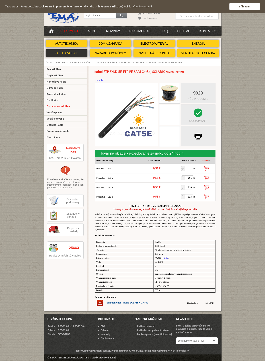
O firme (183, 31)
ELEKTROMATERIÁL (154, 43)
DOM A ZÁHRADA (110, 43)
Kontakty (207, 31)
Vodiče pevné (54, 112)
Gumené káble (54, 87)
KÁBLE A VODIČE (66, 53)
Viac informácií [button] (142, 6)
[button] (225, 6)
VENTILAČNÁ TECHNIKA (198, 53)
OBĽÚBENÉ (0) (150, 18)
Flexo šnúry (53, 137)
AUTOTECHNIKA (66, 43)
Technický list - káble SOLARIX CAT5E (122, 302)
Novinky (113, 31)
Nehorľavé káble (56, 81)
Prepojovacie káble (57, 130)
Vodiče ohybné (55, 118)
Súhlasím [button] (244, 6)
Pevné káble (53, 69)
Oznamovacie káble (105, 62)
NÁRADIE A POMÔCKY (110, 53)
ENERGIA (198, 43)
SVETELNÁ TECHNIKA (154, 53)
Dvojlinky (52, 100)
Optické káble (54, 124)
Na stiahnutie (141, 31)
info (166, 258)
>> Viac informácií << (178, 351)
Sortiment (69, 31)
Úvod (49, 62)
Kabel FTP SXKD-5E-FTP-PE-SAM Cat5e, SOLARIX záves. (152, 62)
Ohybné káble (54, 75)
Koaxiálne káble (56, 93)
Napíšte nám (107, 338)
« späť (100, 80)
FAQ (165, 31)
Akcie (92, 31)
